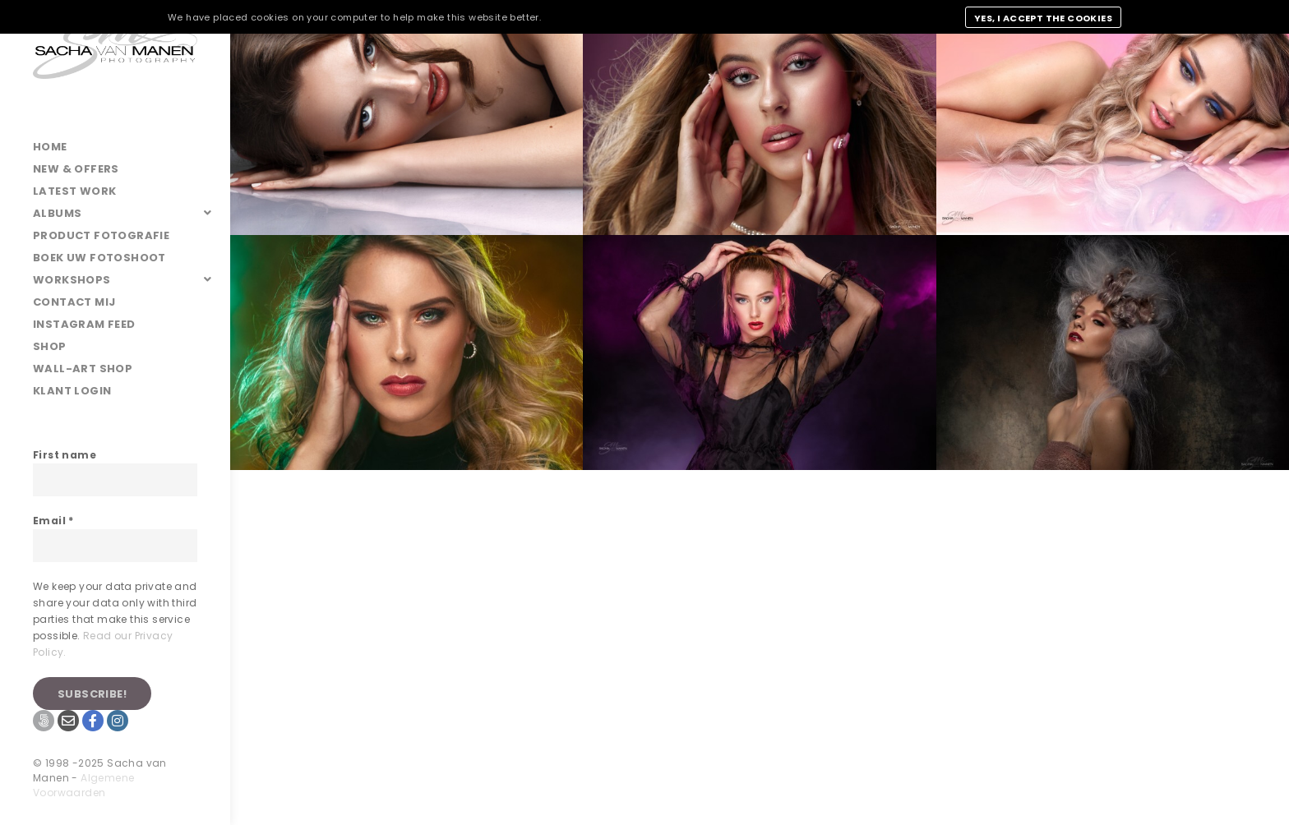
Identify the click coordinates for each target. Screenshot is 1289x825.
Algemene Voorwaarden (83, 785)
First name (64, 455)
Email (53, 521)
